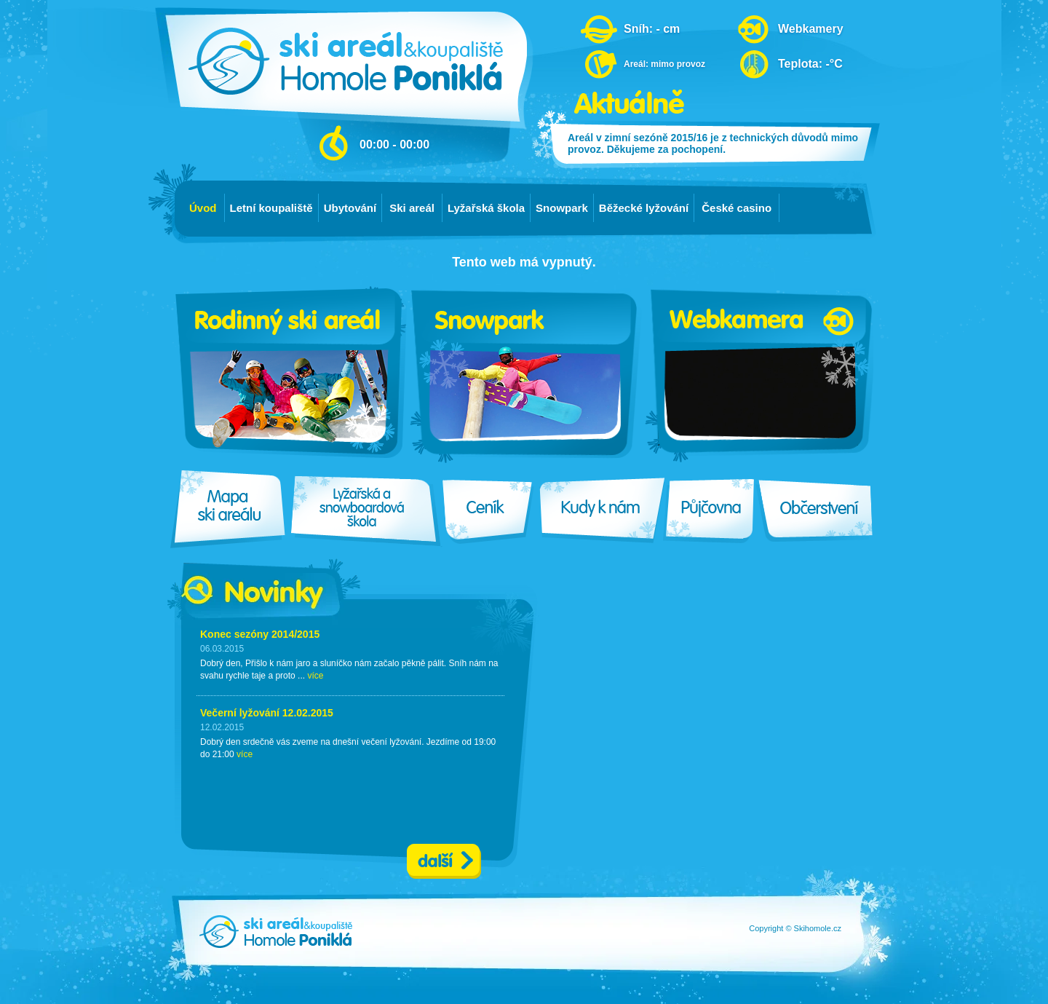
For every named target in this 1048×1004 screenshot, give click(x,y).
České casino (736, 208)
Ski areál (411, 208)
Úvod (203, 208)
